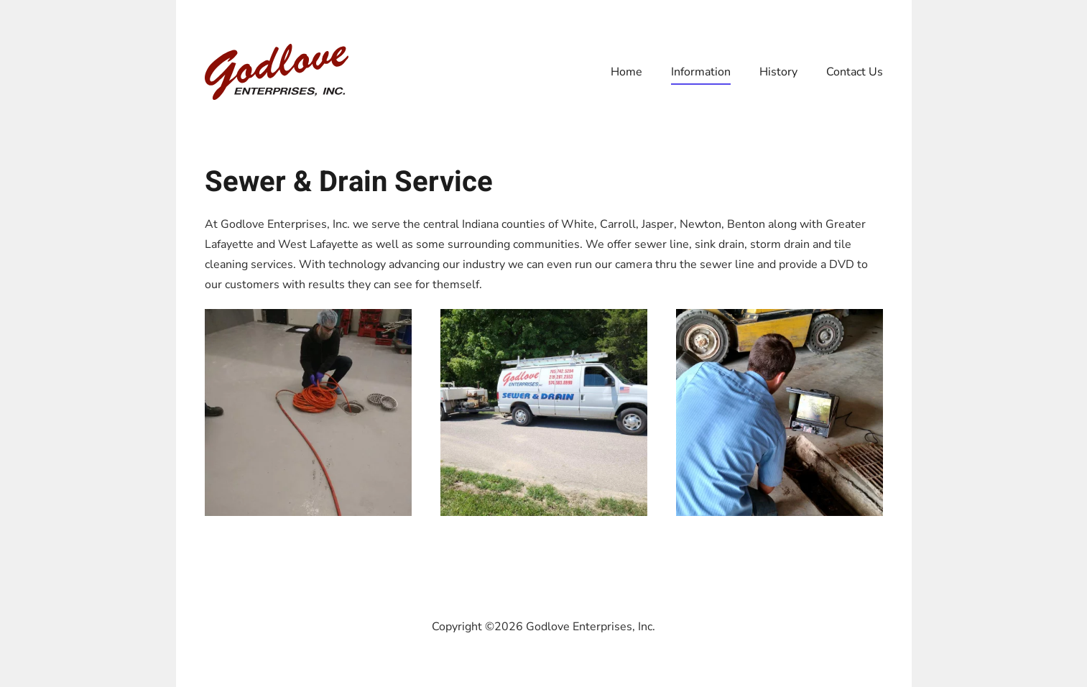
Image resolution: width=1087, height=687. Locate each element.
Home (626, 72)
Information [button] (701, 72)
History (778, 72)
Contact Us (854, 72)
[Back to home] (276, 72)
